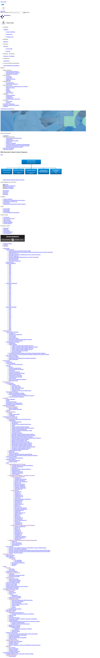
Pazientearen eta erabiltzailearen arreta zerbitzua (17, 86)
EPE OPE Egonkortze (14, 255)
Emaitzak (14, 607)
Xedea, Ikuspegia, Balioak (17, 601)
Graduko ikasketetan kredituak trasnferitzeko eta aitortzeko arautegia (24, 621)
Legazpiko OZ (17, 530)
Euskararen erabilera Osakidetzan (16, 396)
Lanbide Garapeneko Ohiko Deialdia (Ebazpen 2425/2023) (25, 347)
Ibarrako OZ (17, 505)
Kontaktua (3, 11)
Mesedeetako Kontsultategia (20, 509)
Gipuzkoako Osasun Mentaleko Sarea (20, 449)
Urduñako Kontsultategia (17, 471)
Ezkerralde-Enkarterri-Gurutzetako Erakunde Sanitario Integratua (26, 438)
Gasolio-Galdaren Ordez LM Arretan (17, 464)
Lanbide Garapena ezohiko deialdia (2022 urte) (22, 349)
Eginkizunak (9, 141)
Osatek (13, 425)
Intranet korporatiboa (8, 222)
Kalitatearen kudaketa (14, 598)
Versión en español (7, 243)
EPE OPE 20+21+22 (13, 253)
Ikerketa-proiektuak (9, 187)
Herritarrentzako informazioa (18, 562)
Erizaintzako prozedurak (14, 651)
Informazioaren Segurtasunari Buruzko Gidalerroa (14, 204)
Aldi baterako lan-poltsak (14, 581)
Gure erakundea (18, 560)
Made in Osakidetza (9, 188)
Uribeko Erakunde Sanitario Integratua (20, 439)
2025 (10, 265)
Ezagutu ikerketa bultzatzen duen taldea (18, 635)
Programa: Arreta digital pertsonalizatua (18, 549)
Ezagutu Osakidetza (10, 31)
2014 (10, 279)
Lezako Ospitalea (15, 474)
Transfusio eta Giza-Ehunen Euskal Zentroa (21, 390)
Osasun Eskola (6, 208)
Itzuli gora (5, 246)
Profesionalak (9, 48)
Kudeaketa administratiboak (12, 640)
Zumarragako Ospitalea (17, 544)
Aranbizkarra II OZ (18, 496)
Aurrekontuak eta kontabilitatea (16, 458)
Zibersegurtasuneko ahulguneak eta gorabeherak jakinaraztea (22, 358)
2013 (10, 280)
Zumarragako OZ (18, 489)
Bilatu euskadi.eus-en (5, 12)
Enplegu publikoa (10, 249)
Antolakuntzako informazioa (12, 587)
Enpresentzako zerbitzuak (12, 74)
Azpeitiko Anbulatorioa (19, 480)
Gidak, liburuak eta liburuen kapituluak (17, 637)
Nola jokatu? (14, 564)
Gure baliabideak (18, 561)
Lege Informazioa (7, 233)
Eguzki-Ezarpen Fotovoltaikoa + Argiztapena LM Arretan (22, 475)
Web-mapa (5, 229)
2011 (10, 303)
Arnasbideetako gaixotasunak (15, 376)
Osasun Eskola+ (12, 656)
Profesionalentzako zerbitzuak (13, 72)
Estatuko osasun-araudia (11, 585)
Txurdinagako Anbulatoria (20, 536)
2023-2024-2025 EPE (14, 258)
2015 (10, 278)
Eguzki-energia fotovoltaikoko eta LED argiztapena (23, 525)
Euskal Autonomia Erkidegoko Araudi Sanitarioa (17, 586)
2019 (10, 273)
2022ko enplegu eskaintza (14, 580)
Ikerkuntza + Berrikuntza (9, 56)
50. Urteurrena (12, 647)
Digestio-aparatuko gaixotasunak (16, 369)
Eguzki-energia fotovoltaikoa (18, 476)
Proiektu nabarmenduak (14, 414)
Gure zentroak (12, 570)
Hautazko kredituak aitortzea (18, 622)
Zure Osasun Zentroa (8, 554)
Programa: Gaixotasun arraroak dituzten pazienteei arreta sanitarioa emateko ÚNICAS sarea (29, 550)
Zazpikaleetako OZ (18, 500)
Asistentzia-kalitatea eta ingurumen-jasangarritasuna (17, 144)
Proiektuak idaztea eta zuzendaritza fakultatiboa (22, 465)
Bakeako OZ (17, 529)
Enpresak (8, 51)
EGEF (7, 462)
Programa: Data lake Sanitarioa (16, 552)
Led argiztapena (15, 490)
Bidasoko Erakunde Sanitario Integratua (20, 441)
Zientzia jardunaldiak (13, 648)
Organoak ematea (15, 385)
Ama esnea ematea (16, 389)
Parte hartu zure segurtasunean (15, 364)
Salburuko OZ (17, 516)
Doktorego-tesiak (13, 638)
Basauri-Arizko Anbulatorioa (20, 481)
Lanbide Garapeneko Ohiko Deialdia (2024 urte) (22, 345)
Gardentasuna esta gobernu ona (13, 572)
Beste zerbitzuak (9, 92)
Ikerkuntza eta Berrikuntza (9, 405)
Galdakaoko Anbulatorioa (17, 472)
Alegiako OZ (17, 492)
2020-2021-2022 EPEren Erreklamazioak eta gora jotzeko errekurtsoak (24, 254)
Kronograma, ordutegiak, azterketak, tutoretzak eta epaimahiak (23, 618)
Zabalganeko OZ (18, 524)
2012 (10, 282)
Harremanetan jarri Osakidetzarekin (14, 403)
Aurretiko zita (6, 217)
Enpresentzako (6, 211)
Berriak (6, 184)
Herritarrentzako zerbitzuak (12, 71)
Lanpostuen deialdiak (13, 578)
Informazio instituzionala (11, 418)
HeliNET (14, 565)
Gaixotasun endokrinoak (14, 371)
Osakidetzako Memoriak (14, 460)
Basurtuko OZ (17, 482)
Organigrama (15, 595)
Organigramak (9, 139)
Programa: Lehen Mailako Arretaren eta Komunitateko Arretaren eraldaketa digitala (27, 547)
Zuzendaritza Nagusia (16, 421)
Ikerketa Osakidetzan (10, 411)
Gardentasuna (6, 60)
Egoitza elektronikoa (8, 231)
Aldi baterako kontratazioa (15, 260)
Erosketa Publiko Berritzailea (15, 409)
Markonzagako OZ (18, 532)
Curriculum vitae (10, 262)
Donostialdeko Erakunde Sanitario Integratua (22, 445)
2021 (10, 270)
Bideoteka (8, 80)
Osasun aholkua (12, 337)
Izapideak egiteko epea (14, 642)
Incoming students (16, 631)
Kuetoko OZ (17, 527)
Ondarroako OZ (18, 514)
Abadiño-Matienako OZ (19, 512)
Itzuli (2, 154)
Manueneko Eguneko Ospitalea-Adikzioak (21, 469)
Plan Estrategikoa (15, 605)
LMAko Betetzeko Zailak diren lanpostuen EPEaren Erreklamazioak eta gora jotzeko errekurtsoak (31, 252)
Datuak (10, 413)
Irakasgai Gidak (12, 615)
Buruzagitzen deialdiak (11, 307)
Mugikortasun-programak (14, 626)
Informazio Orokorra (10, 590)
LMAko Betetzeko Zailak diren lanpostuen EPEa (20, 250)
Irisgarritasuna (6, 230)
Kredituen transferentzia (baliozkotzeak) (21, 623)
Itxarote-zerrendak (13, 461)
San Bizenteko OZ (18, 519)
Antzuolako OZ (17, 491)
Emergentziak (15, 423)
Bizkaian (8, 90)
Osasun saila (3, 1)
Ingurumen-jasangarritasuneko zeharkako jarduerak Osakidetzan (23, 455)
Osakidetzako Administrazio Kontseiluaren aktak (20, 419)
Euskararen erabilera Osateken (13, 582)
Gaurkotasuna (9, 34)
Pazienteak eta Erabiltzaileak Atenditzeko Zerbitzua (20, 339)
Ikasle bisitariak (15, 630)
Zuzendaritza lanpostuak (11, 283)
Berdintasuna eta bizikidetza (15, 608)
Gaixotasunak (9, 77)
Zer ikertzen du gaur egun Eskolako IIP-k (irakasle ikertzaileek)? (23, 633)
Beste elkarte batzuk (13, 380)
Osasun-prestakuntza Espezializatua (11, 65)
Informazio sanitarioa (11, 459)
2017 (10, 275)
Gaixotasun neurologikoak (15, 374)
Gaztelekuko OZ (18, 502)
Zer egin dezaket (10, 383)
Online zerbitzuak (7, 221)
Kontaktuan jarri (9, 36)
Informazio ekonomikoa (8, 148)
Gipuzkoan (8, 91)
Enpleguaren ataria (10, 577)
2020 (10, 272)
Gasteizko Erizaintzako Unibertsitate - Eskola (22, 430)
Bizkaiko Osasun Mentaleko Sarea (19, 440)
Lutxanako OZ (17, 531)
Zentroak (8, 410)
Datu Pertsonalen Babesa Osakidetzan (17, 394)
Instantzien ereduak (13, 643)
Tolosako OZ (17, 521)
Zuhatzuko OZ (17, 539)
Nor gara (14, 559)
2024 (10, 267)
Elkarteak (8, 365)
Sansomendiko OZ (18, 517)
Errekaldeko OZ (18, 534)
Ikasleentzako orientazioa (14, 625)
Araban (7, 89)
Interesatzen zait (7, 381)
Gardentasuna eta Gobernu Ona (13, 99)
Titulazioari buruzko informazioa (16, 612)
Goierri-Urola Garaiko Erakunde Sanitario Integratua (23, 446)
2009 (10, 305)
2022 (10, 269)
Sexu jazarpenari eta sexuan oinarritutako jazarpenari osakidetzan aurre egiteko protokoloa (29, 354)
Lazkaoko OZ (17, 511)
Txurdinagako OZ (18, 522)
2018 (10, 274)
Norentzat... (6, 46)
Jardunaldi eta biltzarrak (10, 185)
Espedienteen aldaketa (14, 356)
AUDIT (13, 606)
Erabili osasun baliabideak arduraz (16, 393)
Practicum (11, 616)
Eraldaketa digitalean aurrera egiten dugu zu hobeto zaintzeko (20, 653)
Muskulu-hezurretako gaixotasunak (17, 373)
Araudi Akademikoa (13, 620)
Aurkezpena (8, 76)
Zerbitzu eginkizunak (11, 263)
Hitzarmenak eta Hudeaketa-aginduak (14, 146)
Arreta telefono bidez (13, 338)
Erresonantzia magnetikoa (12, 571)
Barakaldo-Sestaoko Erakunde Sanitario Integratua (23, 434)
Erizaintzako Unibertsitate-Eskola (10, 588)
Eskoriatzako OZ (18, 501)
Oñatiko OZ (17, 515)
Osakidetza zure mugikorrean (15, 334)
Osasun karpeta (6, 219)
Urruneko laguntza (7, 223)
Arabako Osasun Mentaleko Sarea (19, 429)
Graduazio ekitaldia (13, 650)
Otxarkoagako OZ (16, 470)
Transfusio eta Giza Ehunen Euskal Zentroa (21, 424)
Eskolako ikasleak (16, 627)
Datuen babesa (6, 202)
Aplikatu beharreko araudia (12, 140)
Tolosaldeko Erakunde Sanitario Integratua (21, 448)
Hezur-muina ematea (16, 386)
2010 (10, 304)
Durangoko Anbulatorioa (20, 486)
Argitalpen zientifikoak (14, 636)
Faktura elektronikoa (13, 359)
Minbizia (11, 366)
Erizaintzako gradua (10, 611)
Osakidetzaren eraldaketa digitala (10, 652)
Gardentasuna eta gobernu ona (7, 108)
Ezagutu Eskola (12, 592)
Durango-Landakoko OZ (19, 526)
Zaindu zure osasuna (10, 79)
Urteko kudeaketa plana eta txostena (20, 603)
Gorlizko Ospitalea (16, 431)
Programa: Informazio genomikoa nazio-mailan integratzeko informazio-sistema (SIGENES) (29, 551)
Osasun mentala (12, 378)
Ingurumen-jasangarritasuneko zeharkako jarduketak (18, 145)
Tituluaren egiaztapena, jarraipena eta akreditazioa (23, 613)
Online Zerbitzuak (7, 330)
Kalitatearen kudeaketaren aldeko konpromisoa (22, 600)
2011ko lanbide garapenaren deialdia (20, 350)
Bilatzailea (5, 41)
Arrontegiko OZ (18, 535)
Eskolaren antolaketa (16, 596)
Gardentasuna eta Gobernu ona (10, 201)
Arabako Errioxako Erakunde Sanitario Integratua (23, 428)
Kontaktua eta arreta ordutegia (15, 641)
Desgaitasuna (12, 370)
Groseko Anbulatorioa (17, 542)
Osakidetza (5, 29)
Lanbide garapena (13, 344)
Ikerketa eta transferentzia (12, 632)
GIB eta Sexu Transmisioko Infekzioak (17, 379)
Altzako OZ (14, 541)
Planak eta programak (11, 143)
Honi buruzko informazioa (12, 84)
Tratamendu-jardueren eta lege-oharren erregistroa (23, 395)
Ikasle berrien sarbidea (11, 610)
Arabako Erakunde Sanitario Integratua (20, 426)
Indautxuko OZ (17, 506)
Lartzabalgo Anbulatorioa (17, 466)
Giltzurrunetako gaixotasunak (15, 375)
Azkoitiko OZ (17, 497)
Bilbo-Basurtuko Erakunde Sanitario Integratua (13, 179)
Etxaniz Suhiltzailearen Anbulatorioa (22, 499)
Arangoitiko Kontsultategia (20, 479)
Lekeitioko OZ (15, 467)
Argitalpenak (12, 415)
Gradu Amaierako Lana (14, 617)
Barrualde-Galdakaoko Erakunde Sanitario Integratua (23, 435)
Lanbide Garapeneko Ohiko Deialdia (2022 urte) (22, 348)
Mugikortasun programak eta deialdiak (23, 628)
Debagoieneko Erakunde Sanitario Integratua (22, 444)
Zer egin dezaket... (10, 82)
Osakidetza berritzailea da (12, 406)
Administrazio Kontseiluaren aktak (14, 138)
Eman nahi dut (12, 384)
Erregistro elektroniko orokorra (16, 340)
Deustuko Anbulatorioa (19, 485)
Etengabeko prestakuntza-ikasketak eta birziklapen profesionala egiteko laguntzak (27, 353)
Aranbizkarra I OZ (18, 495)
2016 (10, 277)
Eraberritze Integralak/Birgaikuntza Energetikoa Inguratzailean (23, 540)
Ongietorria (11, 591)
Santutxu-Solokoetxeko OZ (20, 520)
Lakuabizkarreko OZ (19, 510)
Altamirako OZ (17, 494)
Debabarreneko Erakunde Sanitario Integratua (22, 443)
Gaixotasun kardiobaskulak (15, 368)
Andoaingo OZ (17, 477)
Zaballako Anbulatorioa (19, 537)
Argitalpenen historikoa (11, 655)
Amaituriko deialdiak (16, 351)
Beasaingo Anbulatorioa (19, 484)
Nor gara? (8, 567)
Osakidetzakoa (12, 343)
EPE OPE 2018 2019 (13, 259)
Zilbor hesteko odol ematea (18, 388)
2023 (10, 268)
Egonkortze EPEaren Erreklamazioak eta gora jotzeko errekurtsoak (24, 257)
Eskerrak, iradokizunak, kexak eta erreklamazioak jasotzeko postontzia (24, 645)
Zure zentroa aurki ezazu (8, 218)
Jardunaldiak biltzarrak (11, 401)
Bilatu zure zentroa (10, 87)
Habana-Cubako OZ (18, 504)
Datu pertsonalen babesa (11, 583)
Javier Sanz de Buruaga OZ (20, 507)
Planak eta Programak (14, 453)
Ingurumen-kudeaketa (16, 602)
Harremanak (6, 228)
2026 (10, 264)
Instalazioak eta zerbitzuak (15, 597)
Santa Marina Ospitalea (17, 433)
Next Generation (9, 546)
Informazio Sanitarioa (8, 149)
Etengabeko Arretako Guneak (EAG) (14, 404)
